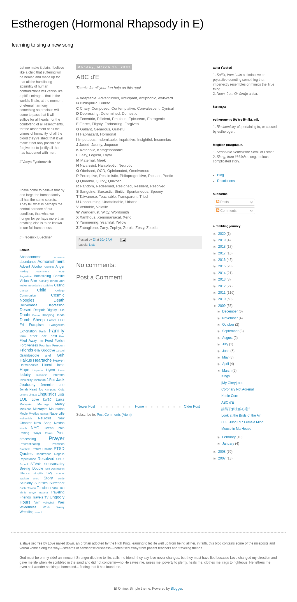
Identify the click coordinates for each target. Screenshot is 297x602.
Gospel (60, 350)
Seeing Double (31, 468)
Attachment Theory (50, 271)
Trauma (43, 492)
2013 (222, 279)
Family (57, 331)
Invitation (40, 380)
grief (48, 355)
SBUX (60, 459)
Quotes (26, 453)
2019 (222, 240)
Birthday (44, 280)
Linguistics (47, 394)
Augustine (26, 276)
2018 (222, 247)
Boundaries (35, 285)
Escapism (36, 325)
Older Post (192, 406)
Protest (36, 449)
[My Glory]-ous (232, 383)
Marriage (44, 404)
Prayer (56, 438)
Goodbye (48, 350)
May (225, 357)
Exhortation (28, 331)
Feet (61, 336)
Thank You (57, 488)
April (226, 364)
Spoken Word (29, 478)
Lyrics (60, 399)
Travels (37, 497)
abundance (28, 262)
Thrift (23, 492)
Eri (22, 325)
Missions (25, 409)
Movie (24, 413)
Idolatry (25, 375)
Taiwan (31, 488)
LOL (23, 399)
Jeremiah (47, 385)
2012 (222, 286)
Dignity (52, 310)
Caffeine (48, 285)
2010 (222, 299)
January (228, 443)
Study (60, 478)
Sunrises (41, 483)
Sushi (23, 488)
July (225, 344)
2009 (222, 306)
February (229, 437)
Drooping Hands (53, 315)
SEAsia (36, 464)
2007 (222, 458)
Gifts (37, 350)
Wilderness (28, 507)
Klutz (61, 389)
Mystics (34, 413)
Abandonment (30, 257)
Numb (23, 428)
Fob (41, 340)
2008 (222, 452)
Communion (28, 295)
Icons (61, 370)
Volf (36, 502)
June (226, 351)
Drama (36, 315)
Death (59, 300)
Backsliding (42, 276)
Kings (225, 376)
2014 (222, 273)
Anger (59, 266)
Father (33, 336)
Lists (92, 244)
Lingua (33, 394)
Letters (24, 394)
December (230, 311)
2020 (222, 234)
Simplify (38, 473)
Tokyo (32, 492)
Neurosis (44, 418)
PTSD (59, 448)
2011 (222, 293)
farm (23, 336)
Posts (222, 202)
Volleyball (49, 502)
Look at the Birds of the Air (241, 415)
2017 (222, 253)
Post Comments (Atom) (114, 415)
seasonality (54, 463)
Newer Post (86, 406)
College (59, 290)
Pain (61, 428)
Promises (58, 443)
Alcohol (36, 266)
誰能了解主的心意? (235, 409)
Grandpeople (29, 355)
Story (48, 478)
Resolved (46, 458)
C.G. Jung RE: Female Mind (242, 422)
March (227, 371)
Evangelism (56, 325)
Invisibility (26, 380)
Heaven (58, 360)
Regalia (59, 454)
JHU (61, 385)
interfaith (58, 374)
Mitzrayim (40, 409)
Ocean (49, 428)
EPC (61, 320)
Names (44, 413)
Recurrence (43, 454)
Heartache (42, 360)
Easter (51, 320)
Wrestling (27, 512)
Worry (60, 507)
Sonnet (60, 473)
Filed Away (28, 341)
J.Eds (51, 380)
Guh (60, 355)
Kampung (50, 389)
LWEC (47, 399)
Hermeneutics (29, 365)
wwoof (38, 512)
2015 (222, 266)
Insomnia (41, 374)
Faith (42, 331)
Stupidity (26, 483)
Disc (61, 310)
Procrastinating (30, 443)
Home (139, 406)
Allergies (49, 266)
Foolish (59, 340)
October (228, 325)
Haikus (26, 360)
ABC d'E (227, 403)
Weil (61, 502)
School (24, 464)
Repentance (28, 459)
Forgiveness (29, 345)
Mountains (56, 409)
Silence (24, 473)
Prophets (25, 449)
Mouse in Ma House (236, 429)
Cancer (24, 290)
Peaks (49, 433)
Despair (39, 310)
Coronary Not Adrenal (237, 389)
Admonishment (51, 261)
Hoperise (38, 370)
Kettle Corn (229, 396)
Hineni (47, 365)
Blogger (176, 588)
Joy (40, 389)
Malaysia (26, 404)
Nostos (59, 423)
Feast (52, 336)
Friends (26, 350)
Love (35, 399)
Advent (25, 266)
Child (41, 290)
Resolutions (226, 181)
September (231, 331)
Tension (42, 488)
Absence (59, 257)
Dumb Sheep (32, 320)
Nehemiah (26, 418)
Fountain (45, 345)
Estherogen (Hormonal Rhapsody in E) (107, 23)
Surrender (57, 483)
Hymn (50, 370)
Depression (55, 305)
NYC (35, 428)
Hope (24, 369)
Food (49, 341)
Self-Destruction (54, 468)
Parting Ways (30, 433)
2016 (222, 260)
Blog (220, 175)
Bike (34, 281)
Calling (59, 285)
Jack (60, 379)
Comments (226, 211)
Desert (25, 309)
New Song (42, 423)
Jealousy (28, 384)
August (228, 338)
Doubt (25, 315)
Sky (49, 473)
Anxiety (24, 271)
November (230, 318)
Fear (43, 336)
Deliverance (28, 305)
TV (46, 497)
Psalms (47, 449)
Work (46, 507)
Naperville (57, 413)
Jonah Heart (28, 389)
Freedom (58, 345)
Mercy (59, 404)
